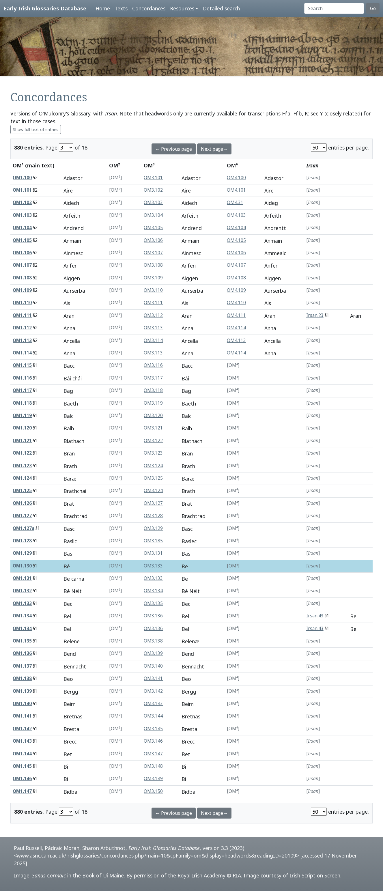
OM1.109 (22, 290)
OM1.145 (22, 766)
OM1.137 (22, 666)
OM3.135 (153, 603)
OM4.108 (236, 278)
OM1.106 (22, 253)
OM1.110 (22, 303)
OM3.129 (153, 528)
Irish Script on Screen (315, 875)
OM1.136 (22, 653)
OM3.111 (153, 303)
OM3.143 (153, 704)
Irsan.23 (315, 315)
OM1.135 (22, 641)
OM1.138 (22, 678)
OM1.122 (22, 453)
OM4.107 (236, 265)
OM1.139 (22, 691)
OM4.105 (236, 240)
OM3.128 (153, 516)
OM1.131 (22, 578)
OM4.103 (236, 215)
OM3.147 (153, 754)
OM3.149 (153, 779)
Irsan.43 (315, 616)
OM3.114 (153, 340)
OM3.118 (153, 390)
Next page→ (214, 149)
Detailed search (221, 8)
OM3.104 (153, 215)
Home (103, 8)
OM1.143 (22, 741)
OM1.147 (22, 791)
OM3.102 (153, 190)
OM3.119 (153, 403)
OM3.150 (153, 791)
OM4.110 (236, 303)
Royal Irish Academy (201, 875)
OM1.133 (22, 603)
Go (373, 8)
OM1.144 (22, 754)
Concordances (148, 8)
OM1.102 (22, 202)
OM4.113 (236, 340)
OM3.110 (153, 290)
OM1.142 (22, 729)
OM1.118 (22, 403)
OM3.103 (153, 202)
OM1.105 (22, 240)
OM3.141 (153, 678)
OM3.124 (153, 466)
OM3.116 (153, 365)
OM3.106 (153, 240)
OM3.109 (153, 278)
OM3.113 (153, 328)
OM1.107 (22, 265)
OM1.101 (22, 190)
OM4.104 (236, 228)
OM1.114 (22, 353)
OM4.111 (236, 315)
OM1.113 (22, 340)
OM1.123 (22, 466)
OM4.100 (236, 178)
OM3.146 (153, 741)
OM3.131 (153, 553)
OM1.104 (22, 228)
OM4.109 (236, 290)
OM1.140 (22, 704)
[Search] (334, 8)
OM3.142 (153, 691)
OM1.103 (22, 215)
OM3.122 (153, 441)
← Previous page (173, 149)
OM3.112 (153, 315)
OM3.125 (153, 478)
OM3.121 (153, 428)
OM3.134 (153, 591)
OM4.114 (236, 328)
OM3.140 (153, 666)
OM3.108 (153, 265)
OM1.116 (22, 378)
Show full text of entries (35, 129)
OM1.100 (22, 178)
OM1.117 (22, 390)
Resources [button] (182, 8)
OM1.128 (22, 541)
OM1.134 (22, 616)
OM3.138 (153, 641)
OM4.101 (236, 190)
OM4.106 (236, 253)
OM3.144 (153, 716)
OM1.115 (22, 365)
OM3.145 (153, 729)
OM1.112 (22, 328)
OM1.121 (22, 441)
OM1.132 (22, 591)
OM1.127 (22, 516)
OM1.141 (22, 716)
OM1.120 (22, 428)
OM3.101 (153, 178)
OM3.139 (153, 653)
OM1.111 (22, 315)
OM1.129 (22, 553)
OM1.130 (22, 566)
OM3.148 (153, 766)
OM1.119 (22, 415)
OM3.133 (153, 566)
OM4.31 (235, 202)
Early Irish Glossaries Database (44, 8)
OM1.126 (22, 503)
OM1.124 (22, 478)
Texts (121, 8)
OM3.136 (153, 616)
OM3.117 (153, 378)
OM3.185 (153, 541)
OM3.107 (153, 253)
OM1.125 (22, 490)
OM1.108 (22, 278)
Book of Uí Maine (103, 875)
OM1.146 (22, 779)
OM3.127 (153, 503)
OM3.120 (153, 415)
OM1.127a (23, 528)
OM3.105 (153, 228)
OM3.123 (153, 453)
